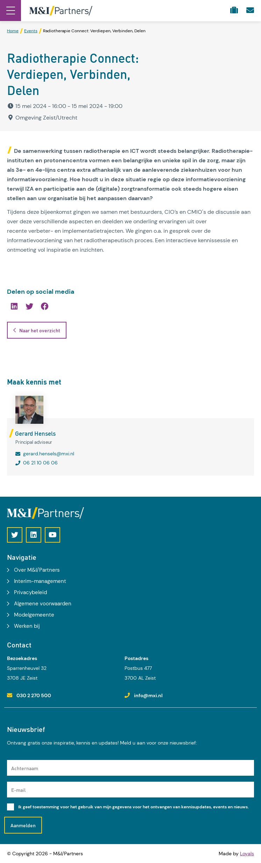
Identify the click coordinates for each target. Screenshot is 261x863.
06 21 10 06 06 (40, 463)
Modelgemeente (34, 614)
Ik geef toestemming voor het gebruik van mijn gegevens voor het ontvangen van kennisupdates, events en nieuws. (133, 807)
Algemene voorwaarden (42, 603)
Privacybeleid (30, 592)
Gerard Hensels (35, 433)
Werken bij (27, 626)
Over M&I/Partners (37, 569)
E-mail (18, 790)
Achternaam (24, 768)
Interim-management (40, 581)
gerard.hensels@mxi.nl (48, 453)
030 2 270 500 (33, 695)
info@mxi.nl (148, 695)
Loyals (247, 853)
